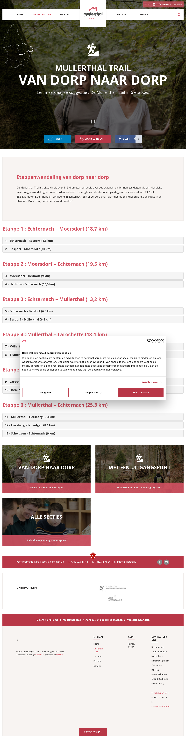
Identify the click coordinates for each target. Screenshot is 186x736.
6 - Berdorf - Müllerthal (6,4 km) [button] (28, 319)
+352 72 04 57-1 (161, 692)
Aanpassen (93, 392)
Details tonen (149, 382)
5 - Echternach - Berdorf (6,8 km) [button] (29, 311)
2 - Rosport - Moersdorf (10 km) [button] (28, 249)
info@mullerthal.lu (160, 706)
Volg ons (164, 4)
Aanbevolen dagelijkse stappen (104, 619)
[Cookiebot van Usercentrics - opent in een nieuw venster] (149, 341)
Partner (121, 14)
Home (20, 14)
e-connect (39, 654)
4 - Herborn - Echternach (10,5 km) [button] (30, 284)
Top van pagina (93, 732)
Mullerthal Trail (42, 14)
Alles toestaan (140, 392)
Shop (178, 4)
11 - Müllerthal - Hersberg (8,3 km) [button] (30, 417)
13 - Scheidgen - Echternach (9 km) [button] (30, 433)
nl (147, 4)
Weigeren (45, 392)
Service (144, 14)
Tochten (65, 14)
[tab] (93, 240)
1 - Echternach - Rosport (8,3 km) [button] (29, 241)
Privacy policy (131, 645)
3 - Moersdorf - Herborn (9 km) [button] (27, 276)
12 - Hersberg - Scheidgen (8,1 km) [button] (30, 425)
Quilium (59, 654)
